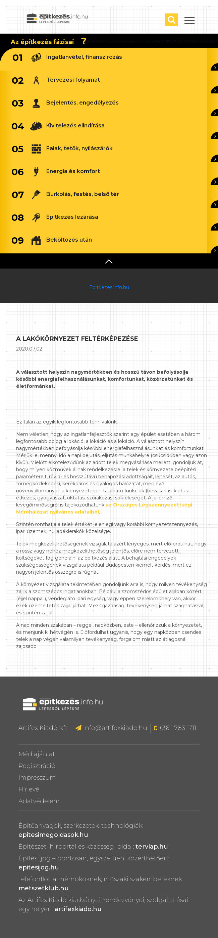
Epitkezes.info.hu (109, 287)
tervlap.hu (151, 846)
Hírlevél (29, 789)
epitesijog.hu (38, 867)
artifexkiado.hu (78, 909)
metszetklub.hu (43, 888)
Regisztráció (36, 766)
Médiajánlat (36, 754)
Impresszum (37, 777)
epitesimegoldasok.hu (53, 835)
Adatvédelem (39, 801)
